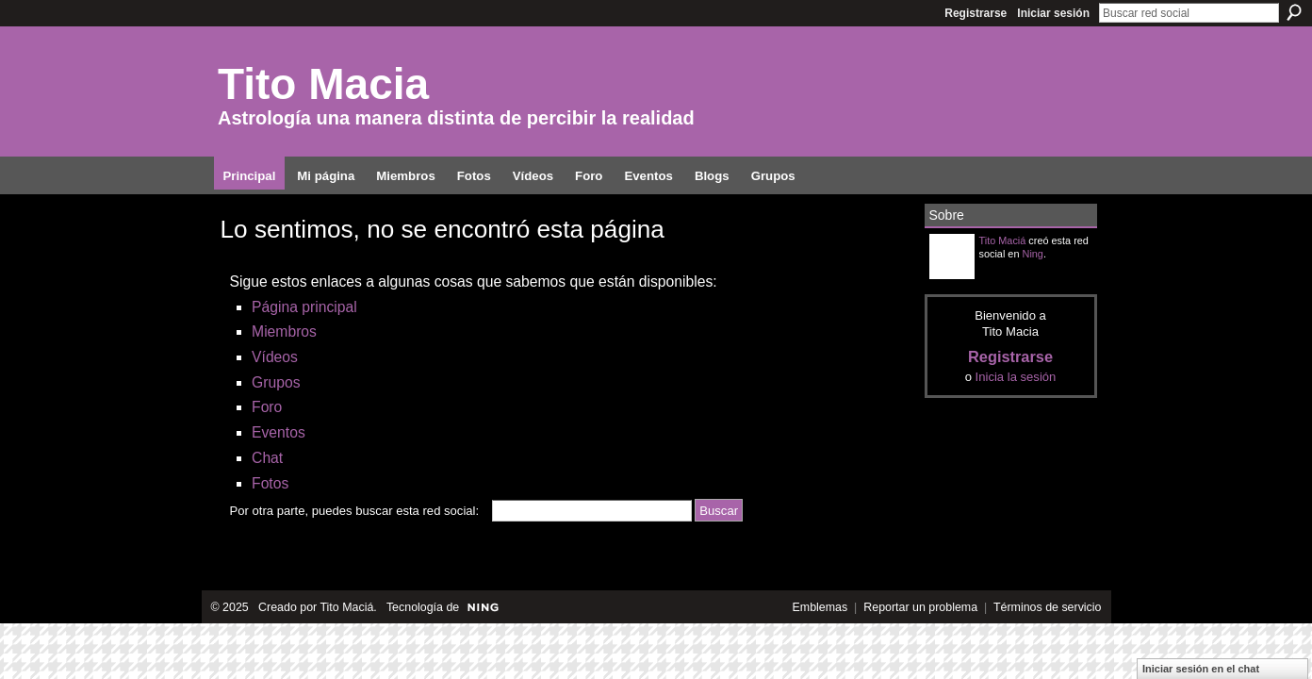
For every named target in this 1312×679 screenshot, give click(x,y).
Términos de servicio (1047, 607)
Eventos (278, 432)
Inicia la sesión (1016, 377)
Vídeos (275, 357)
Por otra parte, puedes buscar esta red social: (355, 511)
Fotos (270, 483)
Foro (267, 407)
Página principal (304, 307)
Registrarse (975, 13)
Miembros (284, 331)
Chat (267, 458)
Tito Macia (323, 83)
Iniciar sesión (1053, 13)
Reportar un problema (920, 607)
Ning (1033, 253)
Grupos (276, 382)
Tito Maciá (1002, 240)
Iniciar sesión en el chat (1200, 668)
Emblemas (820, 607)
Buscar (1294, 12)
